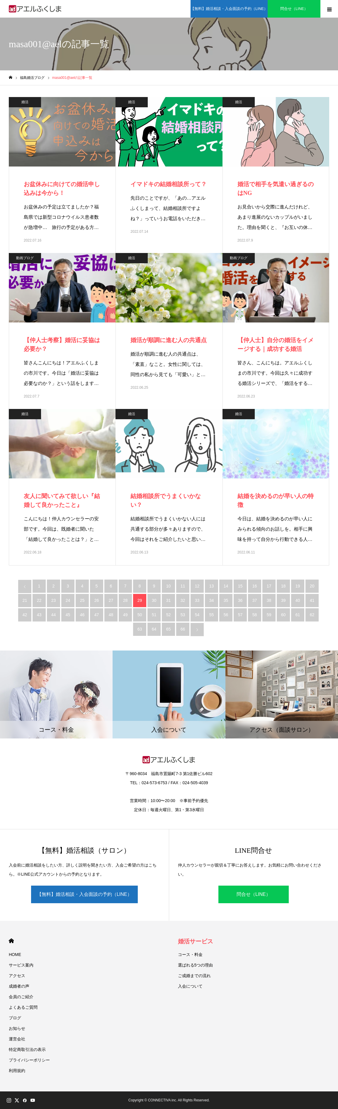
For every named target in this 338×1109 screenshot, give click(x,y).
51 (154, 614)
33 (197, 600)
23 (53, 600)
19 (297, 586)
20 (312, 586)
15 (240, 586)
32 (183, 600)
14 (226, 586)
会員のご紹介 (21, 996)
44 (53, 614)
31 (168, 600)
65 (168, 629)
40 (297, 600)
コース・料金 (190, 954)
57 (240, 614)
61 (297, 614)
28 (125, 600)
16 (254, 586)
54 (197, 614)
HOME (11, 940)
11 (183, 586)
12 (197, 586)
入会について (190, 986)
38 (269, 600)
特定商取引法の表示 (27, 1049)
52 (168, 614)
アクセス (17, 975)
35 (226, 600)
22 (39, 600)
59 (269, 614)
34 (211, 600)
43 (39, 614)
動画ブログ (25, 258)
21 (25, 600)
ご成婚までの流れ (194, 975)
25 (82, 600)
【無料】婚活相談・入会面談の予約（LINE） (84, 894)
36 (240, 600)
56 (226, 614)
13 (211, 586)
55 (211, 614)
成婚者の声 (19, 986)
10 (168, 586)
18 (283, 586)
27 (111, 600)
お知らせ (17, 1028)
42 (25, 614)
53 (183, 614)
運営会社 (17, 1039)
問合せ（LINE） (254, 894)
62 (312, 614)
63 (139, 629)
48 (111, 614)
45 (68, 614)
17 (269, 586)
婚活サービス (195, 941)
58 (254, 614)
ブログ (15, 1017)
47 (96, 614)
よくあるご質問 (23, 1007)
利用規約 (17, 1070)
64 (154, 629)
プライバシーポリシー (29, 1060)
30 (154, 600)
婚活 (24, 102)
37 (254, 600)
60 (283, 614)
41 (312, 600)
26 (96, 600)
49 (125, 614)
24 (68, 600)
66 (183, 629)
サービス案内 (21, 965)
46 (82, 614)
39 (283, 600)
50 (139, 614)
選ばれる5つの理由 (195, 965)
